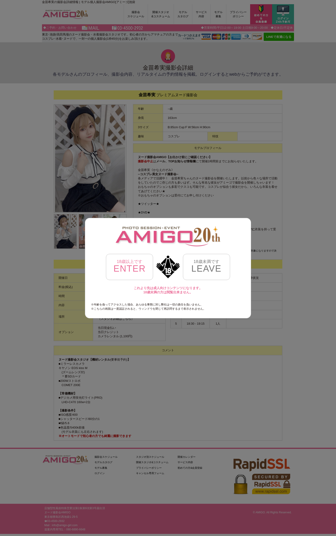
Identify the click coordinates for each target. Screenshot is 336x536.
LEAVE (206, 266)
